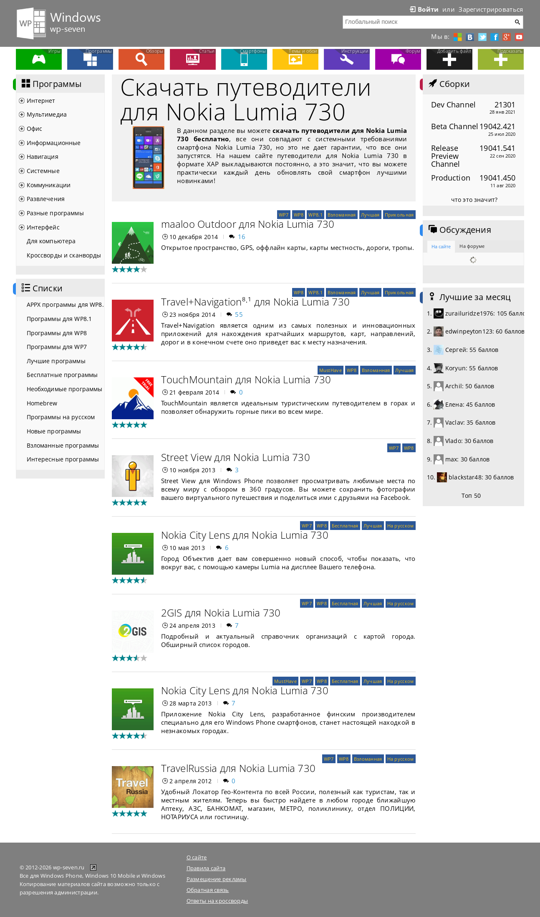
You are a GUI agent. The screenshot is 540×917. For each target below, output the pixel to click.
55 (239, 314)
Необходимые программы (65, 389)
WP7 (284, 214)
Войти (423, 9)
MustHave (330, 370)
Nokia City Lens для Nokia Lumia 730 (244, 535)
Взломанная (342, 214)
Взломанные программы (63, 445)
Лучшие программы (56, 361)
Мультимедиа (47, 114)
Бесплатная (345, 525)
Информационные (54, 143)
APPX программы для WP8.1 (65, 304)
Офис (35, 128)
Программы (51, 84)
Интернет (41, 100)
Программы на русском (61, 417)
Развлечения (46, 199)
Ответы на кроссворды (217, 900)
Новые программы (54, 431)
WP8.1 (315, 214)
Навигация (42, 156)
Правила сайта (206, 868)
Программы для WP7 (57, 347)
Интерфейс (43, 227)
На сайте (441, 246)
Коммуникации (49, 185)
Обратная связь (208, 890)
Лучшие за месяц (469, 297)
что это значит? (474, 200)
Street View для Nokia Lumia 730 (235, 457)
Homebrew (42, 403)
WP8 (299, 214)
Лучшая (370, 214)
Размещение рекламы (217, 879)
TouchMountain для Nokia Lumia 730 (246, 379)
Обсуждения (459, 229)
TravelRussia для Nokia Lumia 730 (238, 768)
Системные (43, 171)
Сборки (448, 84)
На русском (400, 525)
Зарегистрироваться (491, 9)
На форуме (471, 246)
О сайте (197, 857)
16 (242, 236)
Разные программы (55, 213)
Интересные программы (63, 459)
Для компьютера (51, 241)
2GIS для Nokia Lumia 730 (221, 612)
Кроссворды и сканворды (64, 255)
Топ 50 (471, 495)
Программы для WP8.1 (59, 319)
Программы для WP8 (57, 333)
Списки (41, 288)
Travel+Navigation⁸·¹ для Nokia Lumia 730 (255, 301)
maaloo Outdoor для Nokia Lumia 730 (248, 224)
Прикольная (399, 214)
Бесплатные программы (62, 375)
